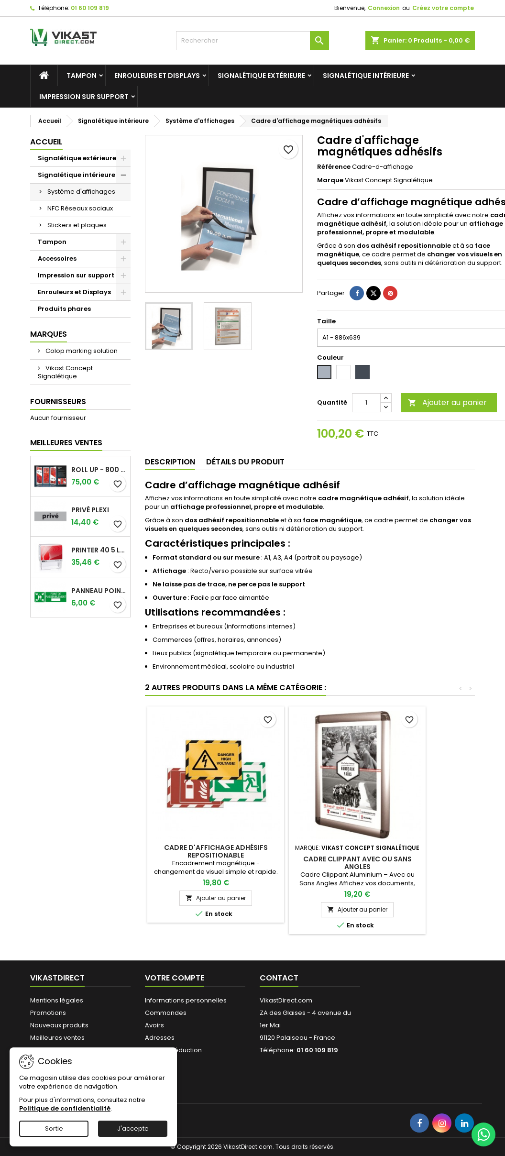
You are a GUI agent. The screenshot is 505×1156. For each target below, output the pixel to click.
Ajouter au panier (447, 402)
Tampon (81, 75)
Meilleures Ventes (66, 442)
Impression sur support (84, 96)
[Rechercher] (252, 40)
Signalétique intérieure (366, 75)
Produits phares (64, 308)
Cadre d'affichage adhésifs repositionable (216, 851)
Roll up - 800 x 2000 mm (98, 469)
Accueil (46, 141)
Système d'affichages (81, 191)
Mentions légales (56, 1000)
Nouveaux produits (59, 1025)
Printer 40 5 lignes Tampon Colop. (98, 550)
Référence (334, 167)
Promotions (48, 1012)
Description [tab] (170, 461)
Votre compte (174, 977)
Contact (279, 977)
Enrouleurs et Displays (157, 75)
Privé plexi (90, 510)
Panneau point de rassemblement (98, 591)
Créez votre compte (443, 8)
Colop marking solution (81, 350)
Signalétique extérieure (261, 75)
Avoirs (154, 1025)
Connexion (384, 8)
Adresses (160, 1037)
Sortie (54, 1128)
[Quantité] (366, 402)
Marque (330, 180)
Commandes (166, 1012)
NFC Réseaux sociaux (80, 208)
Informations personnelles (186, 1000)
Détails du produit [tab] (245, 461)
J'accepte (133, 1128)
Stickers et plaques (77, 225)
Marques (48, 334)
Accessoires (57, 258)
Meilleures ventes (57, 1037)
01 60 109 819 (90, 8)
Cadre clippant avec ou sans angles (357, 862)
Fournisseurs (58, 401)
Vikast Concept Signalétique (65, 372)
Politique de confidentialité (64, 1108)
